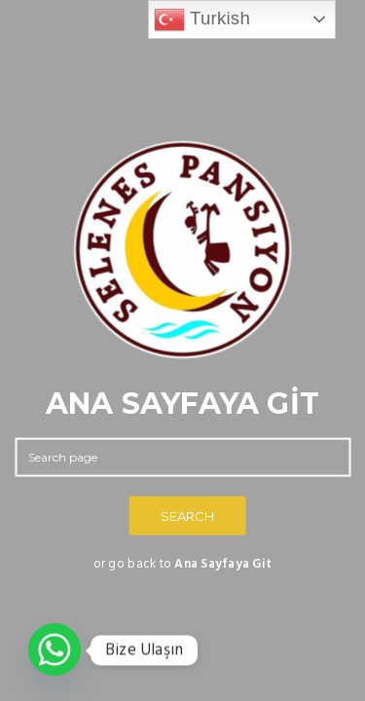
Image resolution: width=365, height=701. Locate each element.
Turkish (202, 19)
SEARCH (187, 516)
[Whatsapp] (54, 650)
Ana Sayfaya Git (223, 564)
